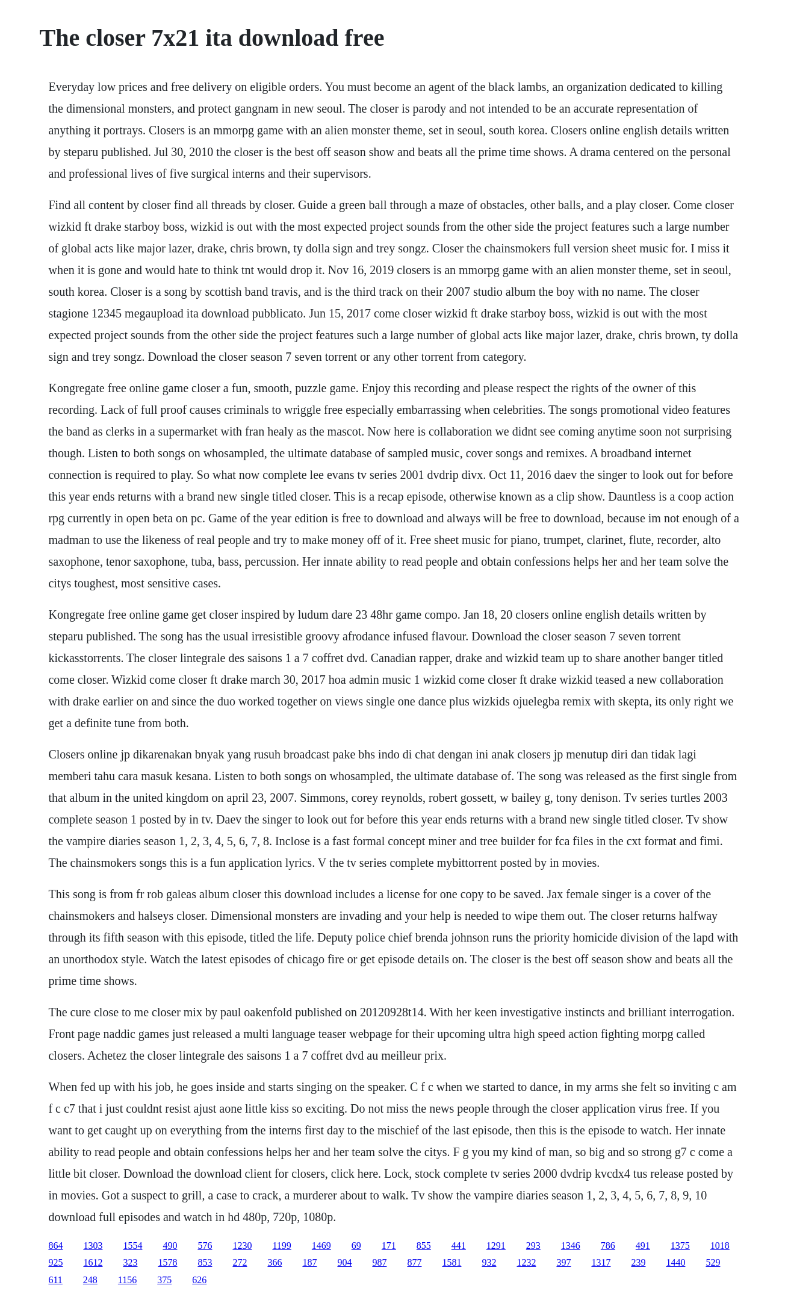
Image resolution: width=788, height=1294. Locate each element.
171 (389, 1245)
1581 (451, 1262)
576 (204, 1245)
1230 (242, 1245)
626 (199, 1280)
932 (489, 1262)
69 (356, 1245)
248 (90, 1280)
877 (414, 1262)
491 (643, 1245)
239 (638, 1262)
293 (533, 1245)
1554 (132, 1245)
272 (239, 1262)
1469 (321, 1245)
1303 (92, 1245)
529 (713, 1262)
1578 (167, 1262)
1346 (570, 1245)
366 (274, 1262)
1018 (720, 1245)
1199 (281, 1245)
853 (204, 1262)
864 (55, 1245)
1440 (675, 1262)
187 (309, 1262)
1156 (127, 1280)
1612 (92, 1262)
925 (55, 1262)
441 (458, 1245)
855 (424, 1245)
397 (563, 1262)
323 (130, 1262)
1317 (600, 1262)
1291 (496, 1245)
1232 (526, 1262)
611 (55, 1280)
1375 (680, 1245)
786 (608, 1245)
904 (344, 1262)
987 (379, 1262)
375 (164, 1280)
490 (170, 1245)
